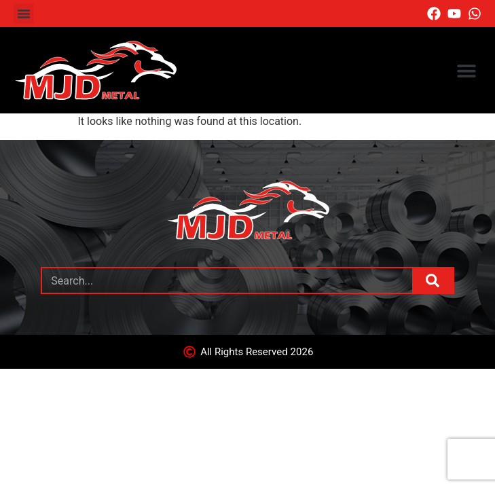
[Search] (432, 280)
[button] (24, 13)
